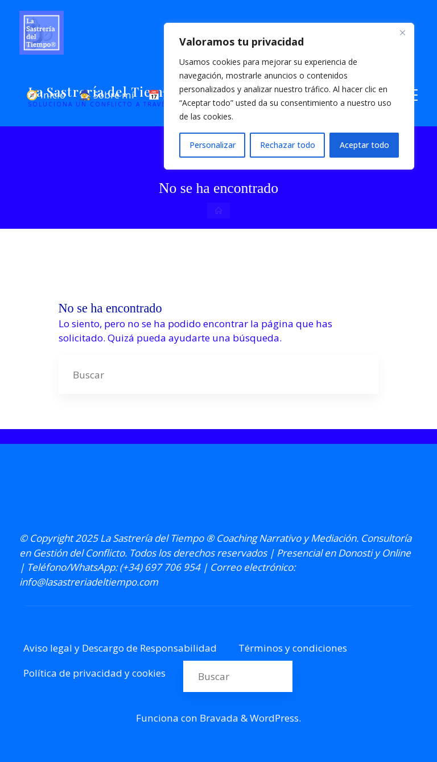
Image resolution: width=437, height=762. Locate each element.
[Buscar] (359, 374)
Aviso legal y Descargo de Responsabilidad (120, 647)
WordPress (274, 717)
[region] (289, 96)
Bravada (217, 717)
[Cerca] (402, 32)
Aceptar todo (364, 144)
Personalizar (212, 144)
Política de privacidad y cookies (94, 672)
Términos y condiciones (292, 647)
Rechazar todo (287, 144)
